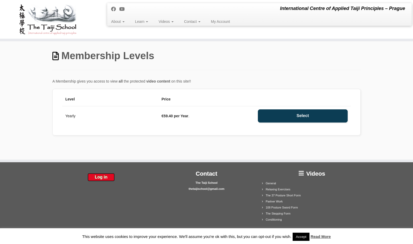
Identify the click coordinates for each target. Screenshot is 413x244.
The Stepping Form (278, 213)
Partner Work (274, 201)
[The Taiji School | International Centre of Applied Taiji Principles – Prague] (47, 19)
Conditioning (274, 219)
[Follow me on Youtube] (123, 9)
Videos (166, 21)
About (117, 21)
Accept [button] (301, 237)
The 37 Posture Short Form (283, 195)
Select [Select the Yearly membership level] (303, 116)
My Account (220, 21)
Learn (141, 21)
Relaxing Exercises (278, 189)
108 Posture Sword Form (282, 207)
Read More (321, 236)
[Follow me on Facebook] (115, 9)
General (271, 183)
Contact (192, 21)
